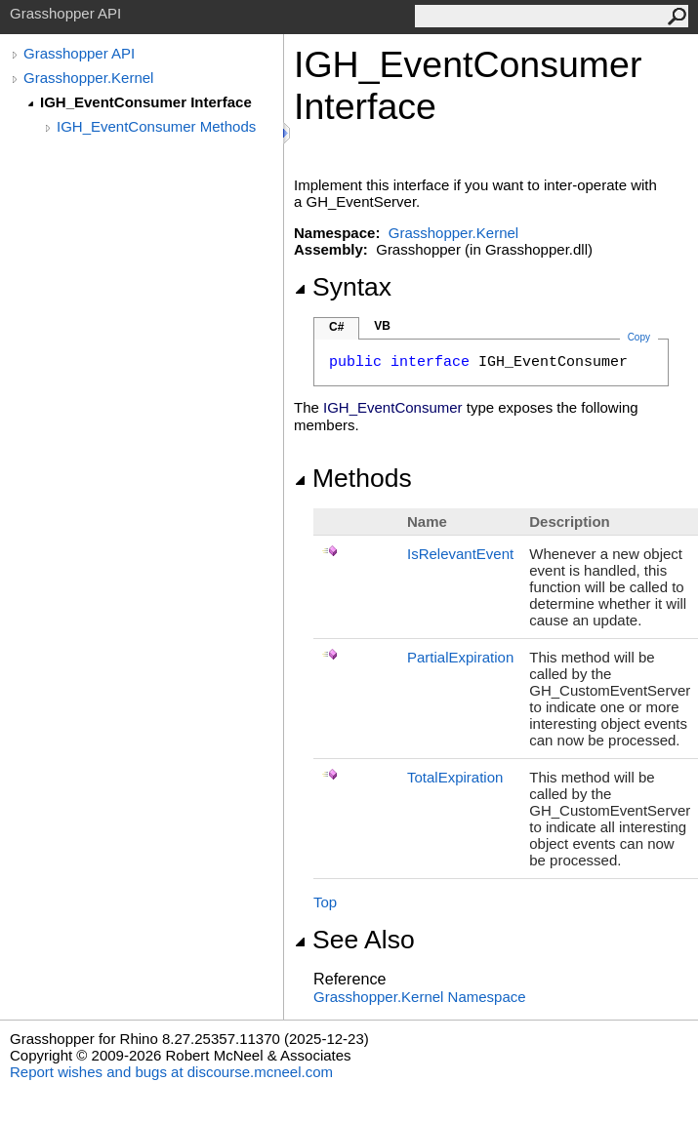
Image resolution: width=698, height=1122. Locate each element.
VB (382, 326)
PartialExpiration (460, 657)
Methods (353, 478)
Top (325, 902)
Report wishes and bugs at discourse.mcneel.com (171, 1071)
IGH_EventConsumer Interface (146, 102)
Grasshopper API (79, 53)
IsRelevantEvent (460, 553)
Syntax (342, 286)
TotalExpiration (455, 777)
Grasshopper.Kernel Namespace (419, 996)
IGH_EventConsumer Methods (156, 126)
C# (336, 327)
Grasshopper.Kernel (88, 77)
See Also (354, 939)
